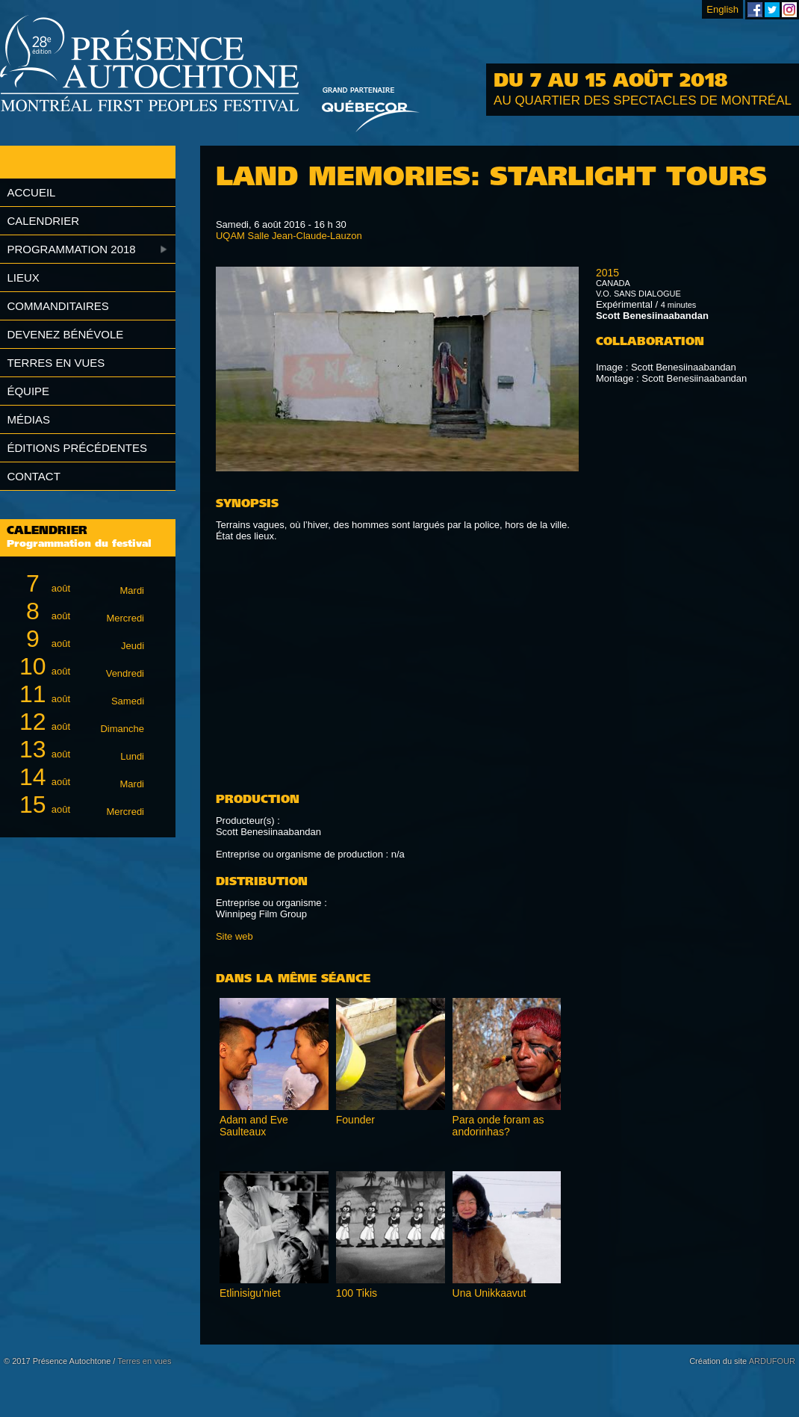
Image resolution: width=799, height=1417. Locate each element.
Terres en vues (56, 362)
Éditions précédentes (77, 447)
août (79, 584)
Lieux (23, 277)
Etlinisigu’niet (250, 1293)
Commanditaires (57, 306)
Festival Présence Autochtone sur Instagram (789, 9)
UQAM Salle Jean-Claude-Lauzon (289, 235)
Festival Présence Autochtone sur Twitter (772, 9)
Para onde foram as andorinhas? (498, 1126)
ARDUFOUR (772, 1360)
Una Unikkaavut (489, 1293)
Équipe (28, 391)
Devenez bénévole (65, 334)
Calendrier (43, 220)
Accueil (31, 192)
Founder (355, 1120)
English (722, 9)
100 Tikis (356, 1293)
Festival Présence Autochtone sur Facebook (754, 9)
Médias (28, 419)
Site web (234, 936)
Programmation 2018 (71, 249)
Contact (33, 476)
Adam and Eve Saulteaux (254, 1126)
